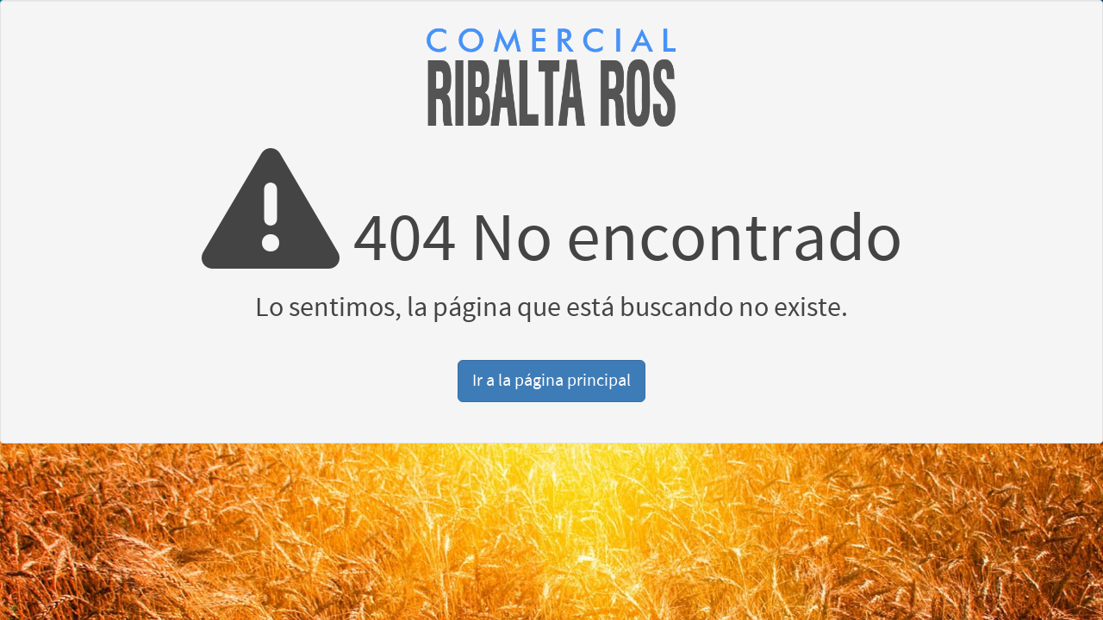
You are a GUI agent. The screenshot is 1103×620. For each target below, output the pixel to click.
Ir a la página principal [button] (551, 380)
